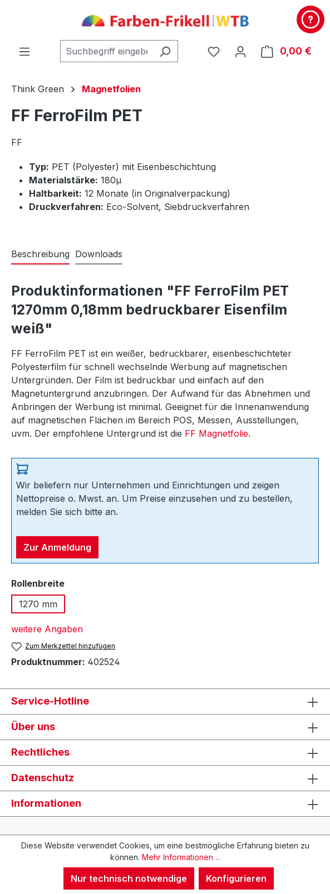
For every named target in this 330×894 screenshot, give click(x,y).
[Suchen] (165, 51)
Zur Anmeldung (57, 547)
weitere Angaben (47, 629)
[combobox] (106, 51)
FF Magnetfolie (216, 433)
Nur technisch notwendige (129, 878)
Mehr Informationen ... (181, 857)
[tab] (40, 254)
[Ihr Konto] (240, 51)
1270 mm (38, 604)
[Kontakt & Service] (310, 19)
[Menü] (24, 51)
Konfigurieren (236, 878)
